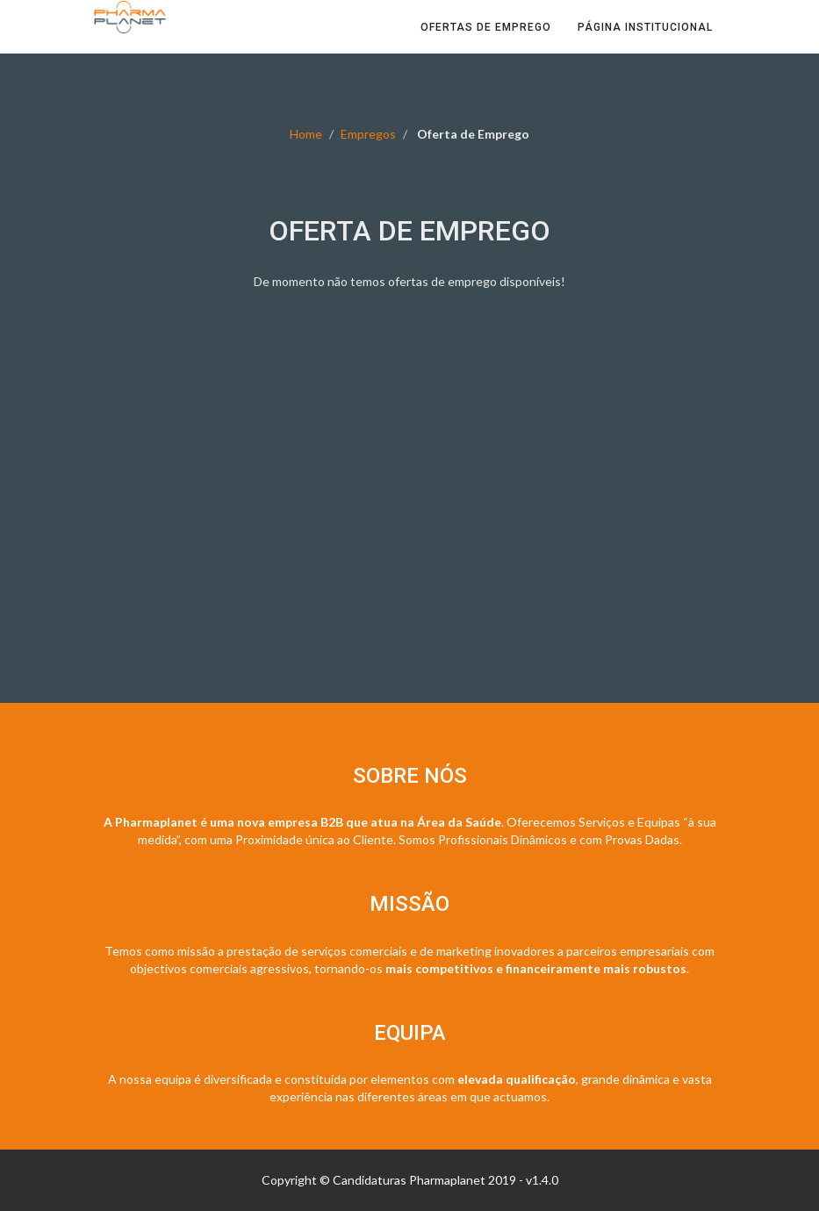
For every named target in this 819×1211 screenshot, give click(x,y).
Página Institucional (645, 44)
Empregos (368, 133)
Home (306, 133)
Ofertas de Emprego (485, 44)
